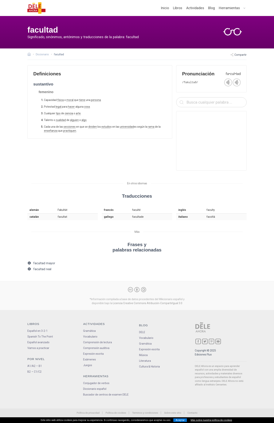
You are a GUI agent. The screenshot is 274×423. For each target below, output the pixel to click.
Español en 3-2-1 (37, 330)
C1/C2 (37, 371)
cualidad (61, 120)
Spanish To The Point (40, 336)
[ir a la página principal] (36, 8)
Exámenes (89, 359)
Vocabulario (90, 336)
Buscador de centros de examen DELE (106, 394)
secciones (70, 126)
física (60, 100)
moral (69, 100)
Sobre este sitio (172, 412)
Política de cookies (116, 412)
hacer (71, 106)
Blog (211, 8)
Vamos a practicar (38, 348)
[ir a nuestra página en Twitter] (205, 341)
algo (84, 120)
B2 (29, 371)
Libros (177, 8)
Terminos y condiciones (145, 412)
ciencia (69, 113)
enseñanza (50, 130)
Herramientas (229, 8)
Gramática (89, 330)
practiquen (69, 130)
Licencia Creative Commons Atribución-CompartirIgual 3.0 (147, 303)
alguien (74, 120)
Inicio (165, 8)
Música (143, 355)
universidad (127, 126)
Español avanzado (38, 342)
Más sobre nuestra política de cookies (211, 420)
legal (58, 106)
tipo (58, 113)
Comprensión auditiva (96, 348)
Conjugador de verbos (96, 383)
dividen (92, 126)
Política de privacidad (88, 412)
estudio (105, 126)
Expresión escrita (93, 353)
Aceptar (180, 420)
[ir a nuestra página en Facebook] (198, 341)
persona (96, 100)
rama (151, 126)
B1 (40, 365)
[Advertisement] (211, 141)
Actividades (195, 8)
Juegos (87, 365)
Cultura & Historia (149, 366)
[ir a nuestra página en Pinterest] (211, 341)
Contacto (192, 412)
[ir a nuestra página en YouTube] (218, 341)
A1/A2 (31, 365)
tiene (82, 100)
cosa (87, 106)
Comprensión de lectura (97, 342)
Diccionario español (94, 388)
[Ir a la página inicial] (30, 54)
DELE (142, 332)
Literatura (145, 360)
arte (78, 113)
